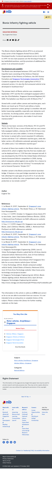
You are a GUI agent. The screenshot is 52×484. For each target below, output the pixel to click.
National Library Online (24, 418)
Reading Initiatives (6, 425)
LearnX (14, 420)
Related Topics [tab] (20, 328)
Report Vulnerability (9, 457)
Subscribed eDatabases (25, 424)
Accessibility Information (42, 450)
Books (5, 412)
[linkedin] (4, 443)
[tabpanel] (20, 340)
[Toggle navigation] (48, 12)
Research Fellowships (25, 434)
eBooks (5, 414)
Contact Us (19, 450)
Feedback (26, 450)
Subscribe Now (45, 413)
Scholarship (34, 420)
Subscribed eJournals (25, 429)
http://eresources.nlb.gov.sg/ (12, 221)
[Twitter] (10, 41)
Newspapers (6, 421)
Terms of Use (6, 461)
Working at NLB (34, 417)
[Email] (13, 41)
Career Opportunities (35, 412)
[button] (44, 12)
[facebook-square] (8, 443)
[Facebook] (8, 41)
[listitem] (6, 408)
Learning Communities (16, 417)
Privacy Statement (8, 459)
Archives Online (24, 413)
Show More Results (20, 347)
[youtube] (15, 443)
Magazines (6, 417)
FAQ (32, 450)
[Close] (50, 4)
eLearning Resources (16, 413)
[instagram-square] (12, 443)
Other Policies (7, 463)
